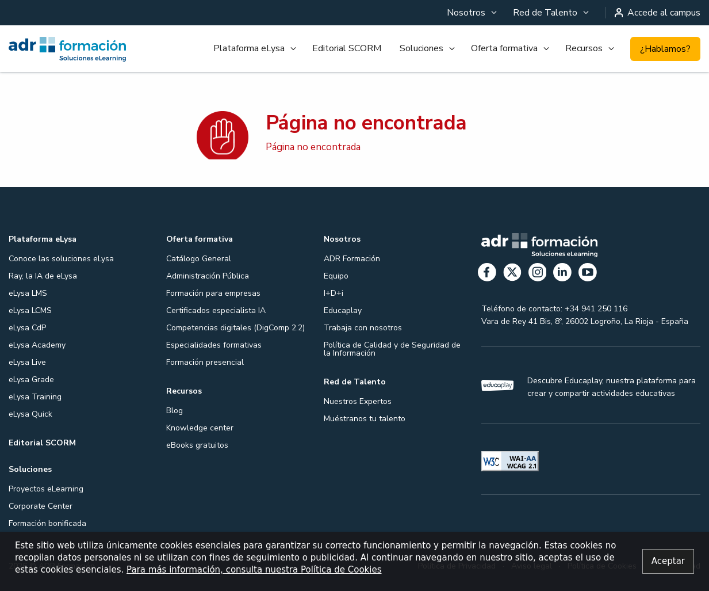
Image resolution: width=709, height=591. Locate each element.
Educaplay (343, 310)
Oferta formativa (504, 48)
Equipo (336, 275)
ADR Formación (352, 258)
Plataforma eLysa (249, 48)
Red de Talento (545, 12)
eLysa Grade (31, 379)
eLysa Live (27, 362)
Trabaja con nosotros (363, 327)
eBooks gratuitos (197, 445)
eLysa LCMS (30, 310)
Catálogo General (198, 258)
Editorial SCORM (346, 48)
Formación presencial (205, 362)
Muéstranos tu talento (364, 418)
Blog (174, 410)
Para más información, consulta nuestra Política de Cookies (254, 570)
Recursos (584, 48)
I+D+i (333, 293)
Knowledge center (199, 427)
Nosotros (466, 12)
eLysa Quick (30, 414)
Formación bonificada (47, 523)
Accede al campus (658, 12)
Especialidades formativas (214, 345)
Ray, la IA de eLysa (43, 275)
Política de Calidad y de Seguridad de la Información (392, 349)
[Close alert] (668, 561)
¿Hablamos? (665, 49)
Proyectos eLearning (46, 488)
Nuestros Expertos (358, 401)
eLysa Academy (37, 345)
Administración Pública (207, 275)
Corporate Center (40, 506)
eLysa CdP (27, 327)
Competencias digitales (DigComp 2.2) (235, 327)
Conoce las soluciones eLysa (61, 258)
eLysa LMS (28, 293)
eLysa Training (35, 396)
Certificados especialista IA (216, 310)
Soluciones (421, 48)
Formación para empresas (213, 293)
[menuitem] (471, 12)
